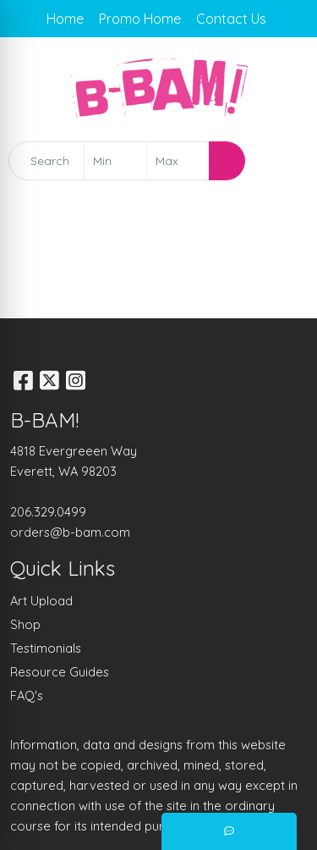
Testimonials (45, 648)
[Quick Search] (46, 160)
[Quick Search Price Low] (115, 160)
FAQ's (26, 695)
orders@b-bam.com (70, 532)
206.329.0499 (48, 512)
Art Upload (41, 601)
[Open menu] (283, 161)
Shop (25, 624)
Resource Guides (59, 672)
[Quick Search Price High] (178, 160)
